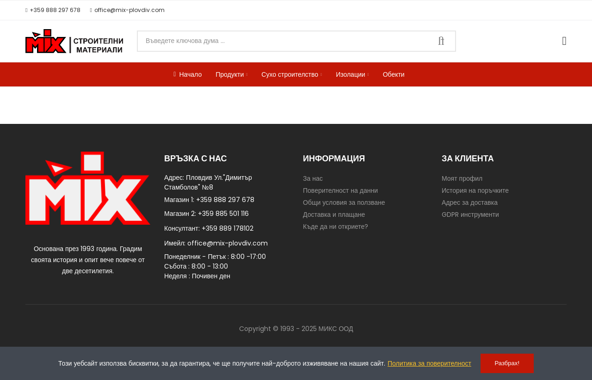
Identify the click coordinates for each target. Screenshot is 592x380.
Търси (441, 41)
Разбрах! (507, 363)
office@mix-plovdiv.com (227, 243)
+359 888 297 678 (225, 199)
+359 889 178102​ (227, 228)
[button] (52, 10)
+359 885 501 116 (223, 213)
